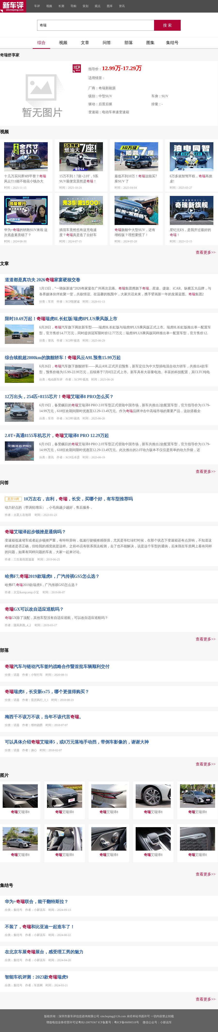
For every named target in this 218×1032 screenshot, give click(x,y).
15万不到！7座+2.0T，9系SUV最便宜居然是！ (78, 178)
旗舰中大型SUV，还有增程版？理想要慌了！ (135, 232)
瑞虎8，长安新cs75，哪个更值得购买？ (47, 691)
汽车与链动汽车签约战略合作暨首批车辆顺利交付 (57, 666)
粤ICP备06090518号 (126, 1022)
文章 (85, 42)
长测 (61, 6)
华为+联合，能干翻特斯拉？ (36, 901)
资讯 (122, 6)
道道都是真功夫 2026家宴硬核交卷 (42, 279)
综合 (41, 42)
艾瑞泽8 (20, 812)
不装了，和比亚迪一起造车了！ (40, 926)
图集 (150, 42)
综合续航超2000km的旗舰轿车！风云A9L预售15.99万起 (63, 357)
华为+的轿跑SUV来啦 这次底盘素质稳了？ (25, 232)
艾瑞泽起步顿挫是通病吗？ (35, 531)
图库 (110, 6)
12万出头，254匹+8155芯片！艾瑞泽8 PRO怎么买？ (59, 396)
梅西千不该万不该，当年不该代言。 (44, 716)
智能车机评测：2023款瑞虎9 (36, 977)
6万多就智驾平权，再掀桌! (191, 178)
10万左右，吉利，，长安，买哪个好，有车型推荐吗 (78, 499)
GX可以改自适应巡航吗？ (34, 609)
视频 (49, 6)
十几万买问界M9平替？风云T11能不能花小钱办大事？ (25, 179)
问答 (107, 42)
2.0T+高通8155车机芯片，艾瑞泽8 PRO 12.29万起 (57, 435)
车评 (37, 6)
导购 (73, 6)
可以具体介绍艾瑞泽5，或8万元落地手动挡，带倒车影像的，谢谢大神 (77, 742)
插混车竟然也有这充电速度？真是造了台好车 (78, 232)
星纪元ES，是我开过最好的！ (190, 232)
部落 (129, 42)
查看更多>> (206, 252)
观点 (98, 6)
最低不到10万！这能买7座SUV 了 (136, 178)
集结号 (172, 42)
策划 (85, 6)
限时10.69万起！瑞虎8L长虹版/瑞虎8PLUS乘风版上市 (61, 318)
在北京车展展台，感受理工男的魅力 (44, 952)
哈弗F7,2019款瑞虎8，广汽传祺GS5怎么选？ (52, 576)
